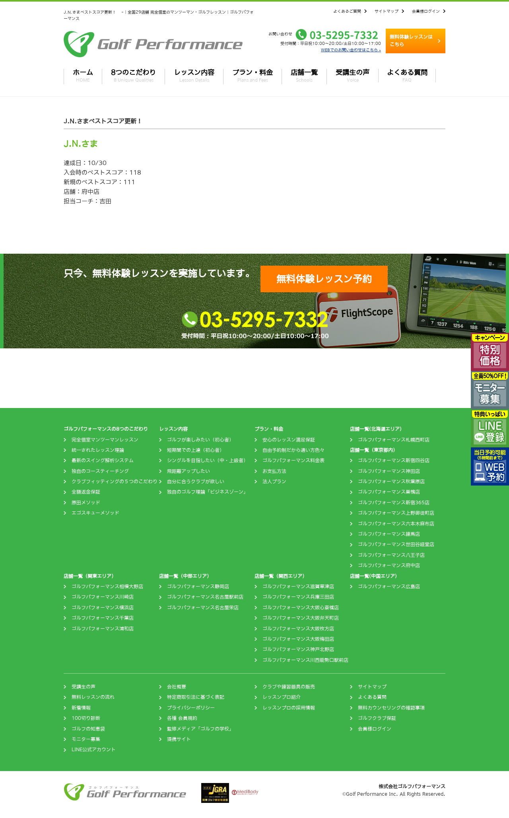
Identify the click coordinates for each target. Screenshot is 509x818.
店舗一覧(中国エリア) (373, 576)
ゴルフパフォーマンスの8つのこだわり (106, 429)
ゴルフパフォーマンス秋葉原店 (391, 481)
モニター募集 (86, 739)
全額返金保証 (86, 492)
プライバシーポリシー (191, 707)
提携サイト (179, 739)
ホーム (83, 75)
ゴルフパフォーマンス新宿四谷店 (393, 460)
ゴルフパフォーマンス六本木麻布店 (396, 523)
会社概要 (176, 686)
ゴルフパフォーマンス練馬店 (389, 534)
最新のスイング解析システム (103, 460)
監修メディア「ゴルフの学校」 (200, 729)
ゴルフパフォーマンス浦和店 (103, 628)
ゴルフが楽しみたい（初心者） (200, 439)
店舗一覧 (304, 75)
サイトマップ (386, 11)
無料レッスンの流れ (93, 697)
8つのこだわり (133, 75)
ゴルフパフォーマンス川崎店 (103, 597)
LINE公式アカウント (94, 749)
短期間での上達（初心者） (195, 450)
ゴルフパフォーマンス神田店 (389, 471)
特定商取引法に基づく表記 (195, 697)
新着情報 (81, 707)
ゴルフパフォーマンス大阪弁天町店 (300, 618)
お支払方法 (274, 471)
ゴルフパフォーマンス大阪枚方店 (298, 628)
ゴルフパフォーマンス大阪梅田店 (298, 639)
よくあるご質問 (347, 11)
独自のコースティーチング (100, 471)
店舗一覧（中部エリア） (185, 576)
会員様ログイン (426, 11)
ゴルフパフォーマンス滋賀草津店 (298, 586)
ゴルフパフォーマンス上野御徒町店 (396, 513)
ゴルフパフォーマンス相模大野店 (107, 586)
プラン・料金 (252, 75)
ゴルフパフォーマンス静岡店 (198, 586)
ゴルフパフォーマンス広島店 (389, 586)
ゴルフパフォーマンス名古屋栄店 (203, 607)
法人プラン (274, 481)
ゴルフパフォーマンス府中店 (389, 565)
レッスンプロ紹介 (281, 697)
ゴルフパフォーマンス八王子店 (391, 555)
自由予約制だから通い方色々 (293, 450)
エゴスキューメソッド (95, 513)
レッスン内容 (194, 75)
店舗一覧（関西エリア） (280, 576)
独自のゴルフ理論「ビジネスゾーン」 (207, 492)
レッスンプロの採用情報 (288, 707)
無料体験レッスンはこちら (411, 41)
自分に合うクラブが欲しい (195, 481)
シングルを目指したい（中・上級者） (207, 460)
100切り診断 (86, 718)
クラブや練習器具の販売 (288, 686)
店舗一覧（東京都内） (374, 450)
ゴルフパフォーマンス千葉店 (103, 618)
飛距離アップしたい (188, 471)
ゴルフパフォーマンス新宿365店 (393, 502)
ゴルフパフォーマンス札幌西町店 (393, 439)
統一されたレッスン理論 (98, 450)
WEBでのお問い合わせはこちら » (351, 50)
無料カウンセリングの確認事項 (391, 707)
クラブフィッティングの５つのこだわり (114, 481)
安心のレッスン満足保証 (288, 439)
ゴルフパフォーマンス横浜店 (103, 607)
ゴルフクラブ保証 (377, 718)
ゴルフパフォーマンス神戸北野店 (298, 649)
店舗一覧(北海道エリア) (376, 429)
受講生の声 (352, 75)
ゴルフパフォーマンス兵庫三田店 (298, 597)
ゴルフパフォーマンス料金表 (293, 460)
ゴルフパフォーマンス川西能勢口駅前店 (305, 660)
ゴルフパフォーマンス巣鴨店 (389, 492)
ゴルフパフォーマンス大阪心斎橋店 (300, 607)
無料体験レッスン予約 (324, 279)
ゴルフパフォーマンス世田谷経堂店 (396, 544)
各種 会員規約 (182, 718)
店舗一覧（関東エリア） (90, 576)
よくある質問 (407, 75)
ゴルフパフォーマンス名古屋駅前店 (205, 597)
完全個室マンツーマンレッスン (105, 439)
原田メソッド (86, 502)
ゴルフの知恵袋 (88, 729)
